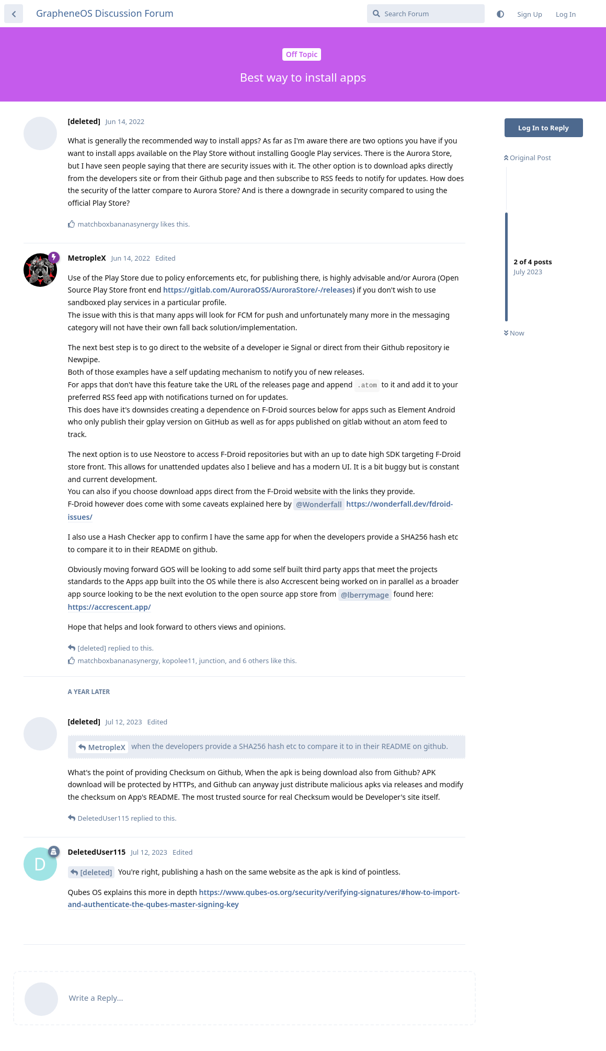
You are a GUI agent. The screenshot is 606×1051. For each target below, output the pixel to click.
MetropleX (106, 747)
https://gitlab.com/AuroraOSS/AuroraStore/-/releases (257, 290)
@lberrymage (365, 595)
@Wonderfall (319, 504)
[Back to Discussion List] (13, 13)
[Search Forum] (426, 13)
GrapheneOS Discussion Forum (105, 13)
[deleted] (96, 872)
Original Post (527, 157)
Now (514, 333)
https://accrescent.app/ (109, 607)
